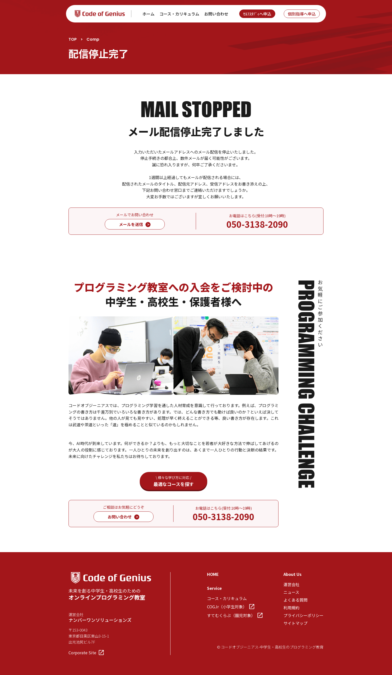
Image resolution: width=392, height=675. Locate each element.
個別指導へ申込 (302, 14)
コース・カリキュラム (179, 14)
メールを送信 (134, 224)
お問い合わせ (216, 14)
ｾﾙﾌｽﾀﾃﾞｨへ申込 (257, 14)
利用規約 (292, 608)
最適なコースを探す (173, 481)
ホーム (148, 14)
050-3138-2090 (257, 224)
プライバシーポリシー (304, 615)
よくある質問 (296, 600)
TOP (72, 39)
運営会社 (292, 584)
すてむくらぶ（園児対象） (234, 615)
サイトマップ (296, 623)
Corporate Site (86, 652)
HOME (213, 574)
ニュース (291, 592)
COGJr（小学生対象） (230, 606)
